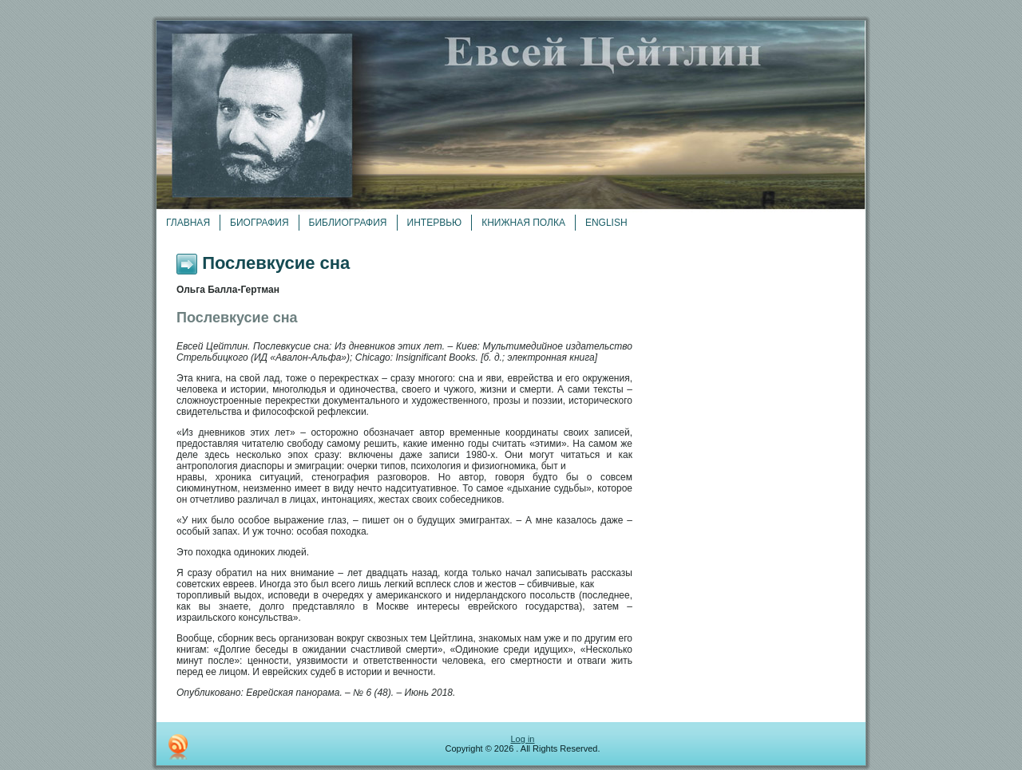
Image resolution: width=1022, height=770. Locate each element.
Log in (523, 739)
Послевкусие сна (276, 263)
